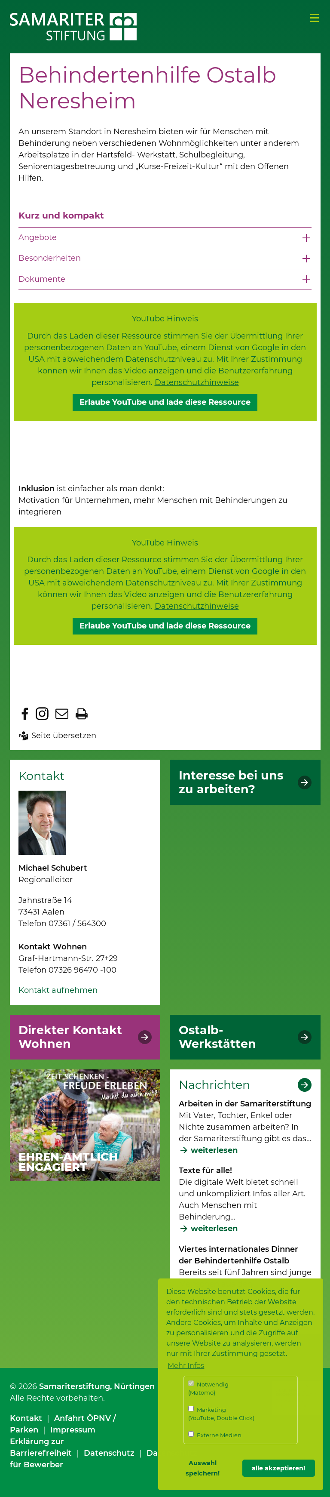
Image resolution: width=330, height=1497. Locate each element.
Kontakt (26, 1418)
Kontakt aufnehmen (58, 990)
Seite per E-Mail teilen (61, 713)
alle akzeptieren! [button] (278, 1468)
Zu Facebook (24, 713)
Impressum (72, 1430)
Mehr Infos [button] (186, 1365)
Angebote (37, 237)
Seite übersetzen (63, 735)
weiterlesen (214, 1150)
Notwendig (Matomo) (208, 1388)
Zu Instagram (42, 713)
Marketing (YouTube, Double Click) (221, 1414)
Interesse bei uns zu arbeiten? (231, 782)
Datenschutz (109, 1453)
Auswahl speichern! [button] (203, 1468)
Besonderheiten (49, 258)
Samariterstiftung (74, 1386)
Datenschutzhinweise (197, 382)
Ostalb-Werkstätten (217, 1037)
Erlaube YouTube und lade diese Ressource (165, 402)
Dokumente (41, 279)
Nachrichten (214, 1085)
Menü (314, 18)
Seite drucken (81, 713)
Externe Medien (214, 1434)
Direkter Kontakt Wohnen (70, 1037)
